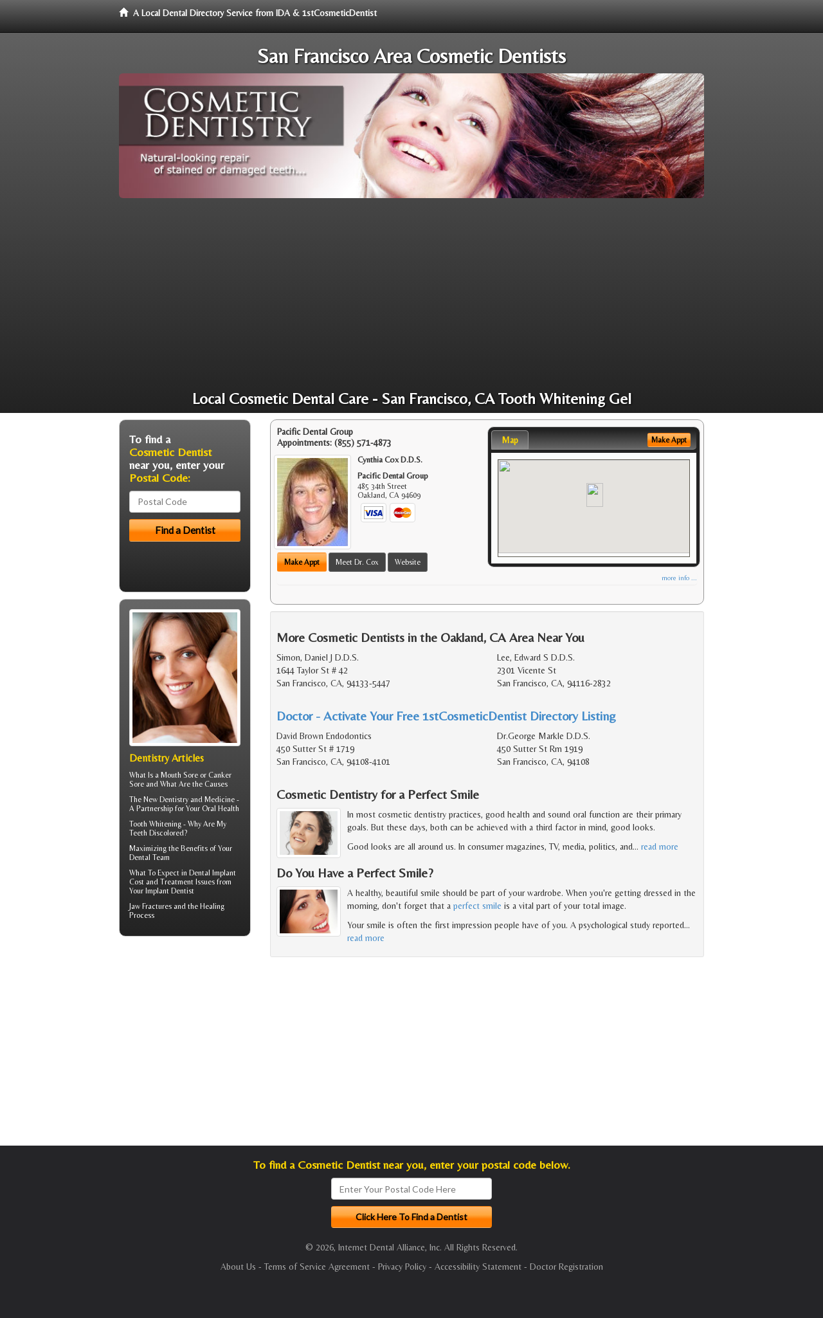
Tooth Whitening (155, 823)
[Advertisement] (411, 295)
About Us (238, 1266)
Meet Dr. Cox (357, 562)
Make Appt (302, 562)
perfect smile (477, 906)
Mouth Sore (179, 775)
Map (510, 440)
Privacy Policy (402, 1266)
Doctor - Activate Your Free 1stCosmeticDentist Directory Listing (446, 715)
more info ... (679, 577)
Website (408, 562)
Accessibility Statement (478, 1266)
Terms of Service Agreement (317, 1266)
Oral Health (220, 808)
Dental (139, 857)
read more (659, 846)
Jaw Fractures (150, 906)
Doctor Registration (566, 1266)
